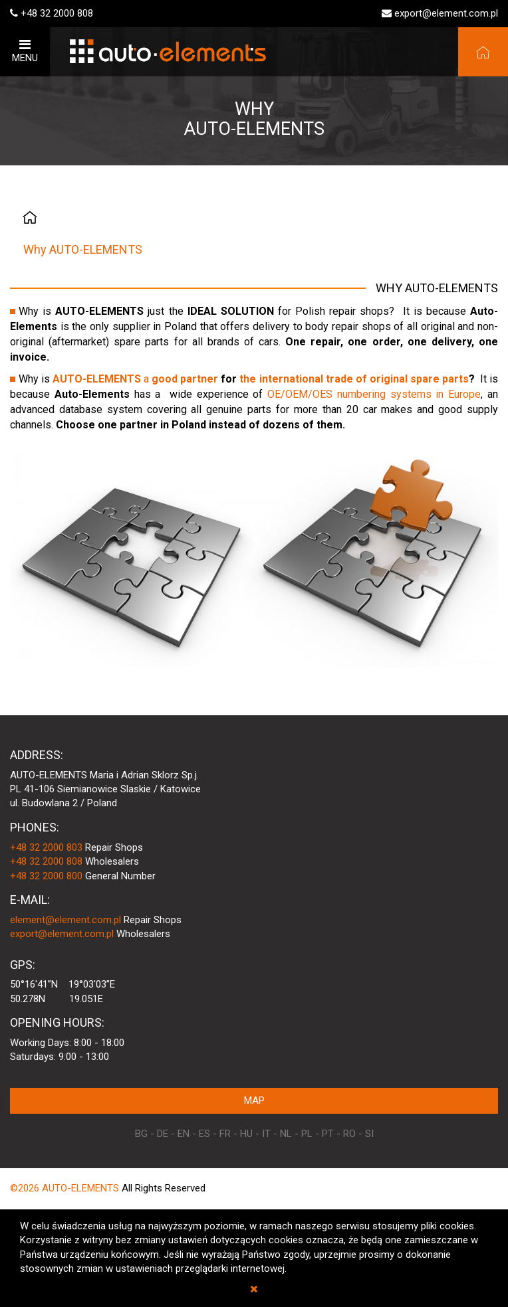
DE (162, 1134)
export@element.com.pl (446, 13)
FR (225, 1134)
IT (266, 1134)
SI (369, 1134)
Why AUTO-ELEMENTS (82, 249)
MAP (254, 1100)
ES (204, 1134)
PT (328, 1134)
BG (141, 1134)
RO (349, 1134)
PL (307, 1134)
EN (184, 1134)
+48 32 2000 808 (57, 13)
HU (246, 1134)
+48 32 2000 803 (46, 847)
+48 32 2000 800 (46, 876)
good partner (185, 379)
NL (286, 1134)
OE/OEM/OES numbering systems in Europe (374, 394)
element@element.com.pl (65, 920)
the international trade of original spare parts (353, 379)
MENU (25, 51)
